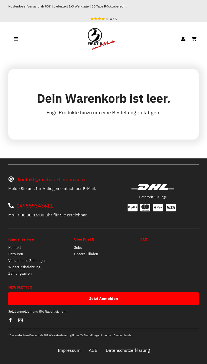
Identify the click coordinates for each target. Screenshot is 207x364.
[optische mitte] (95, 30)
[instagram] (20, 320)
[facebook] (10, 320)
